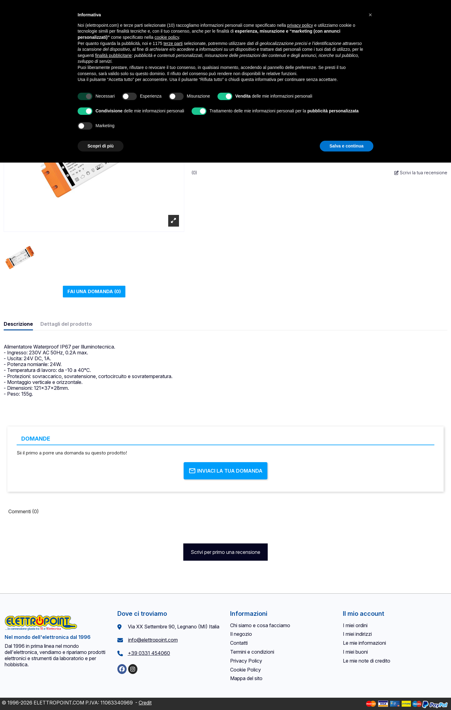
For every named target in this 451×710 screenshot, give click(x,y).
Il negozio (241, 634)
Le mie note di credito (366, 661)
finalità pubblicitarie (113, 55)
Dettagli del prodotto (66, 324)
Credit (145, 703)
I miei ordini (355, 625)
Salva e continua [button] (347, 145)
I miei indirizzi (357, 634)
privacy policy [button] (300, 25)
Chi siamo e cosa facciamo (260, 625)
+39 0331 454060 (149, 653)
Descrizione (18, 324)
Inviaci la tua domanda (225, 470)
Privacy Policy (246, 661)
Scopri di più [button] (100, 145)
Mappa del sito (246, 678)
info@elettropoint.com (153, 640)
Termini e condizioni (252, 652)
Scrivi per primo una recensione (225, 552)
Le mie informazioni (364, 643)
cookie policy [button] (167, 37)
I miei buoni (355, 652)
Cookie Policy (245, 670)
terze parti (173, 43)
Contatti (239, 643)
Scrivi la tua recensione (420, 172)
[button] (370, 15)
